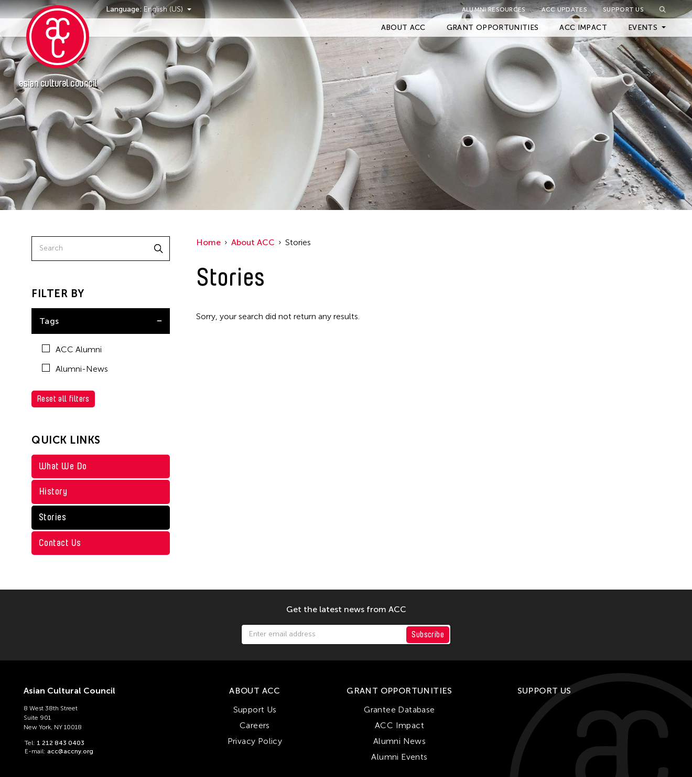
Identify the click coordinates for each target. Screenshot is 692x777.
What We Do (63, 466)
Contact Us (60, 543)
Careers (255, 725)
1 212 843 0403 (60, 743)
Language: (125, 9)
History (53, 491)
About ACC (403, 27)
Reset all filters (63, 399)
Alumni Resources (494, 9)
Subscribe (428, 634)
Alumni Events (399, 757)
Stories (52, 517)
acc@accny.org (70, 751)
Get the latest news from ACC (346, 609)
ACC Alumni (72, 349)
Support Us (623, 9)
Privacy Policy (255, 741)
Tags (49, 321)
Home (208, 242)
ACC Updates (564, 9)
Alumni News (399, 741)
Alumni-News (75, 369)
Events (642, 27)
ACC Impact (583, 27)
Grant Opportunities (493, 27)
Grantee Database (399, 710)
